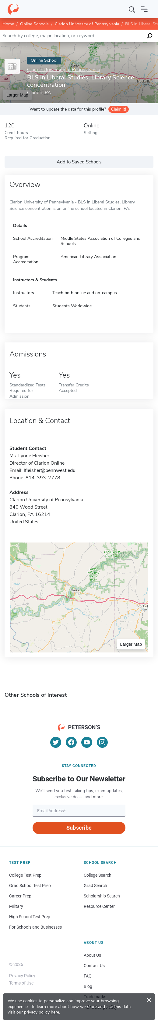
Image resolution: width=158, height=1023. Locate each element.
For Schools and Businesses (35, 927)
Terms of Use (21, 983)
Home (8, 24)
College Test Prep (25, 875)
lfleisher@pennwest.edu (49, 470)
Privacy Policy (22, 975)
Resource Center (99, 906)
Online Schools (34, 24)
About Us (92, 955)
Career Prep (20, 895)
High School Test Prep (29, 916)
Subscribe (79, 827)
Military (16, 906)
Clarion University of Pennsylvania (87, 24)
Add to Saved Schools (79, 162)
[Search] (132, 9)
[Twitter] (55, 742)
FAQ (88, 976)
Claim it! (118, 109)
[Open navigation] (144, 9)
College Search (97, 875)
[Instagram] (102, 742)
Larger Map (131, 644)
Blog (88, 986)
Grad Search (95, 885)
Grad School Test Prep (30, 885)
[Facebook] (71, 742)
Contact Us (94, 965)
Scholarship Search (102, 895)
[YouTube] (86, 742)
